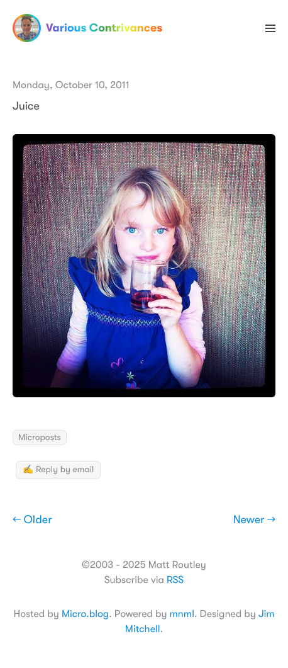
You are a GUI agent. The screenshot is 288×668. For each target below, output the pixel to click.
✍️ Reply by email (58, 470)
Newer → (254, 520)
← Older (32, 520)
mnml (182, 614)
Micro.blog (85, 614)
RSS (175, 580)
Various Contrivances (87, 28)
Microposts (39, 438)
